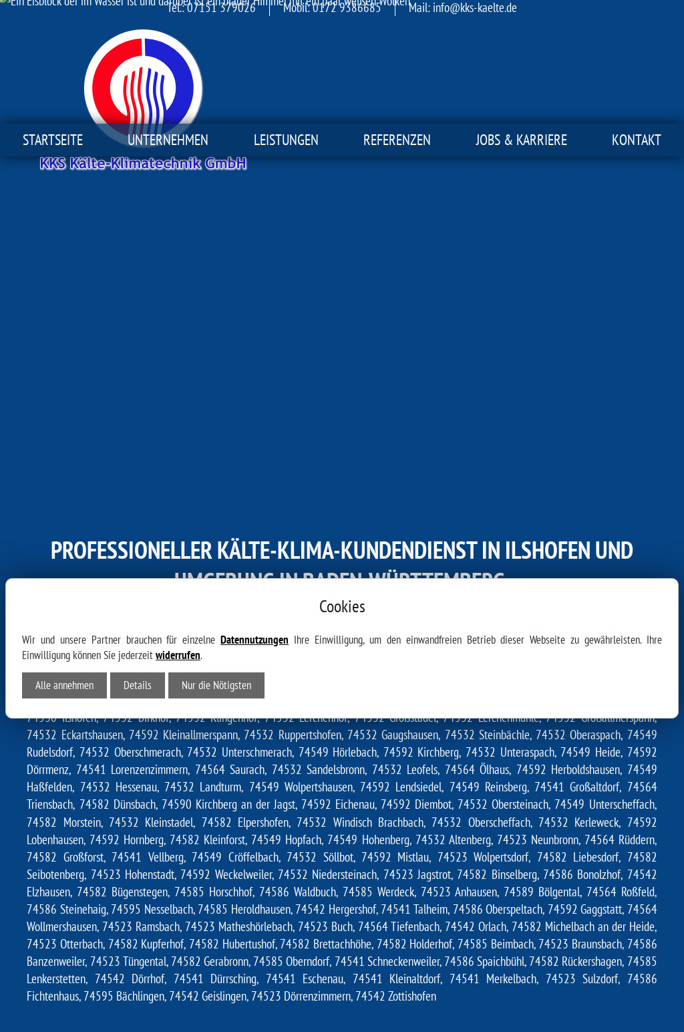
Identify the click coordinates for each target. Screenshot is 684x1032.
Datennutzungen (254, 507)
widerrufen (178, 522)
